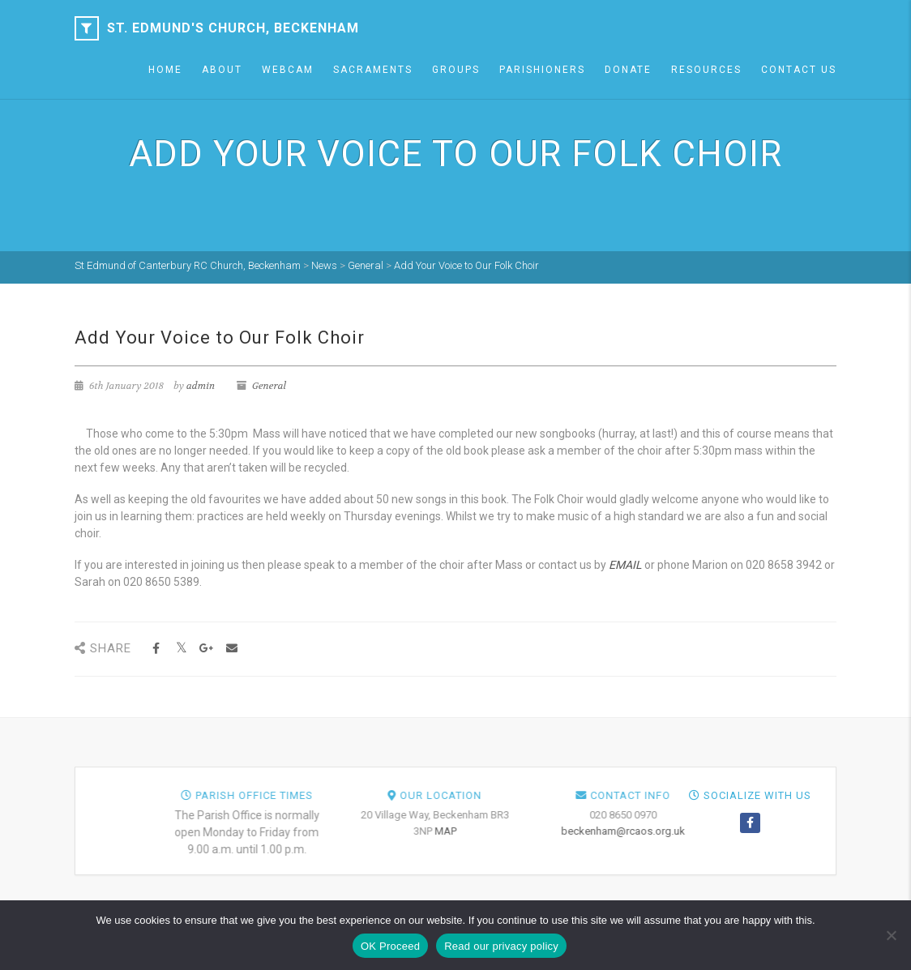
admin (200, 385)
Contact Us (798, 69)
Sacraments (373, 69)
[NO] (891, 935)
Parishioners (542, 69)
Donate (628, 69)
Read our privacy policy (501, 946)
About (222, 69)
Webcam (288, 69)
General (269, 385)
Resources (706, 69)
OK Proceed (390, 946)
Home (165, 69)
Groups (456, 69)
